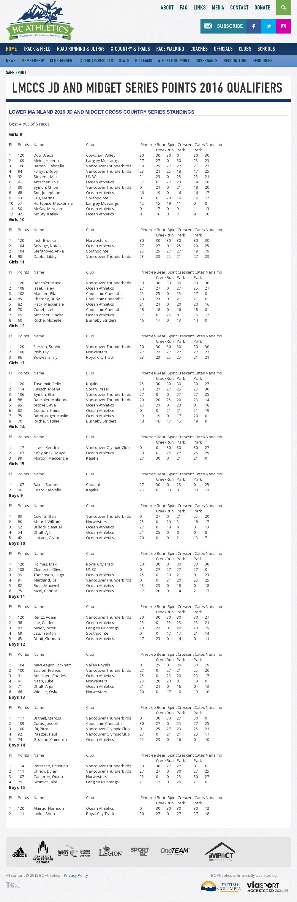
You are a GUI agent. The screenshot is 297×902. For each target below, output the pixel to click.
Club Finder (61, 60)
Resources (262, 60)
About (167, 7)
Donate (262, 7)
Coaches (199, 49)
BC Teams (143, 60)
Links (200, 7)
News (10, 60)
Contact (239, 7)
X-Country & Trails (130, 49)
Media (218, 7)
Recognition (235, 60)
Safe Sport (16, 72)
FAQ (184, 7)
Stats (124, 60)
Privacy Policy (76, 875)
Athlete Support (173, 60)
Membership (32, 60)
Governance (206, 60)
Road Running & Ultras (81, 49)
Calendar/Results (95, 60)
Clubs (245, 49)
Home (11, 49)
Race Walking (170, 49)
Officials (223, 49)
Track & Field (37, 49)
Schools (266, 49)
